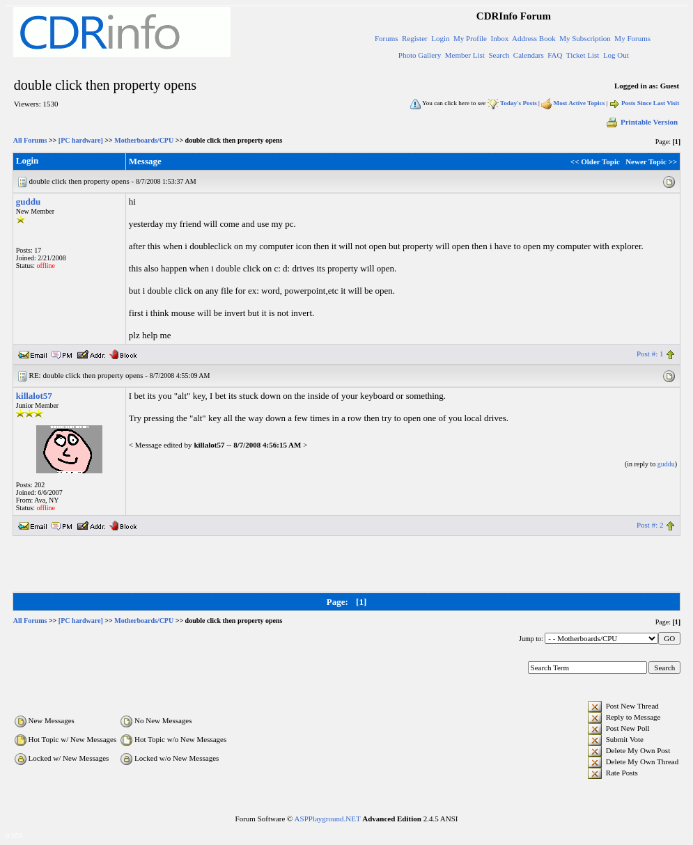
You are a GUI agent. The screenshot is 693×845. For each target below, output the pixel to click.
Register (415, 38)
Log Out (616, 55)
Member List (465, 55)
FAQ (554, 55)
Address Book (534, 38)
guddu (28, 201)
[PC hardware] (81, 140)
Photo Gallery (419, 55)
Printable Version (641, 122)
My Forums (632, 38)
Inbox (499, 38)
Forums (386, 38)
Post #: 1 (650, 353)
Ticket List (583, 55)
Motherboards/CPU (143, 140)
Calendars (528, 55)
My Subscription (585, 38)
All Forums (30, 140)
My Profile (470, 38)
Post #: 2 (650, 525)
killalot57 (34, 395)
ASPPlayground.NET (328, 818)
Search (498, 55)
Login (440, 38)
